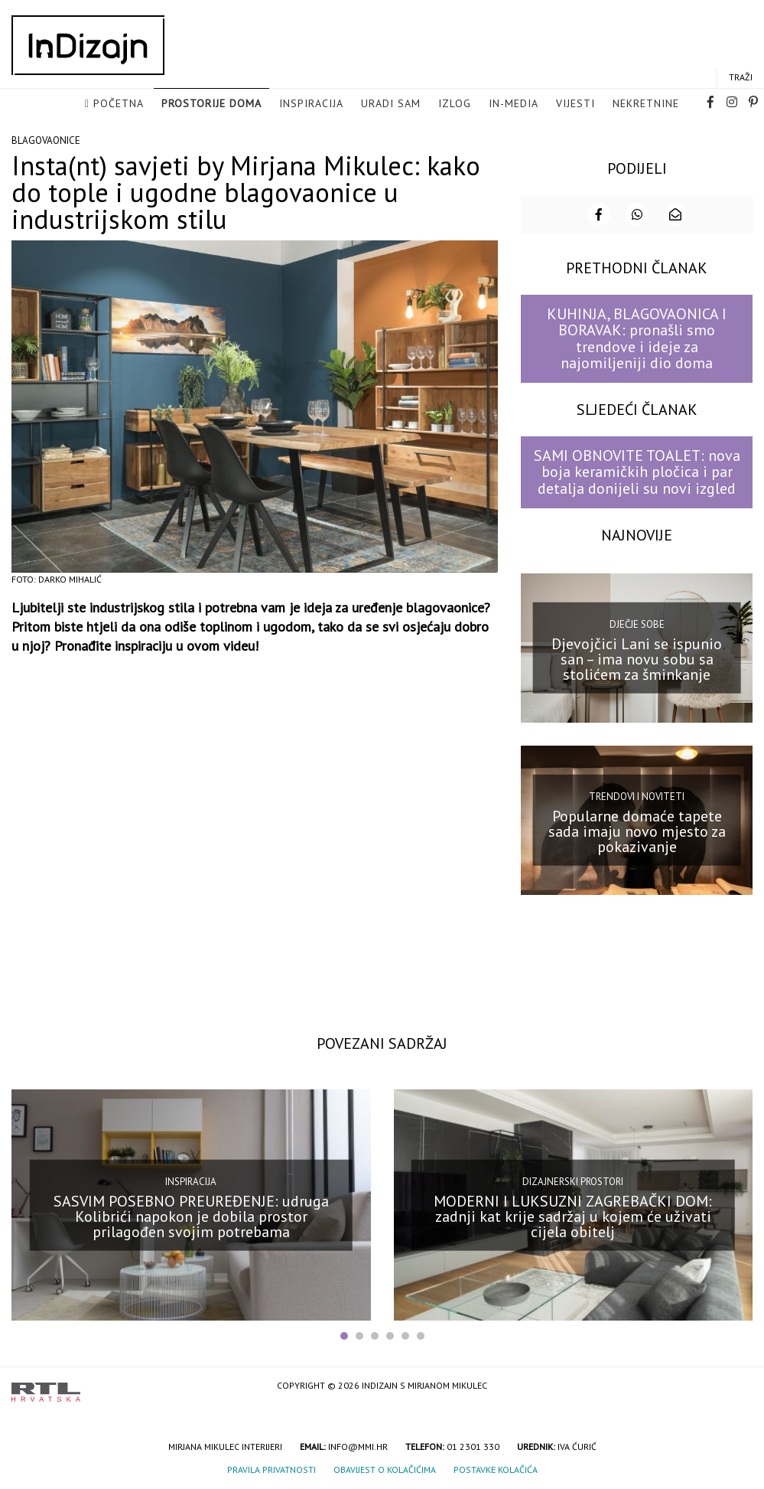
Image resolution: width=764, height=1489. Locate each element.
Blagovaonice (45, 138)
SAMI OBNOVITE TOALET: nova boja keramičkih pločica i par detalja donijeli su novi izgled (637, 470)
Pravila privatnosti (271, 1468)
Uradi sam (391, 104)
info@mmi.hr (358, 1445)
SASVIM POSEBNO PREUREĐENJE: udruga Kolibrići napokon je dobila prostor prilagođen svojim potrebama (191, 1215)
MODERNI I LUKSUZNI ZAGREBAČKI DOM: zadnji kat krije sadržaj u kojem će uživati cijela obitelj (573, 1215)
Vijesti (575, 104)
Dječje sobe (637, 622)
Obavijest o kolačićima (384, 1468)
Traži (741, 77)
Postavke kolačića (496, 1468)
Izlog (454, 104)
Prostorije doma (211, 104)
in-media (513, 104)
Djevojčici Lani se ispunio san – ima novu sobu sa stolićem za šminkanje (636, 657)
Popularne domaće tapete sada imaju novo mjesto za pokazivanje (637, 830)
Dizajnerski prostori (572, 1180)
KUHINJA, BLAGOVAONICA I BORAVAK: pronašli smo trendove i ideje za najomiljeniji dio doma (637, 336)
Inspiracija (311, 104)
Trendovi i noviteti (636, 795)
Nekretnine (646, 104)
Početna (118, 104)
